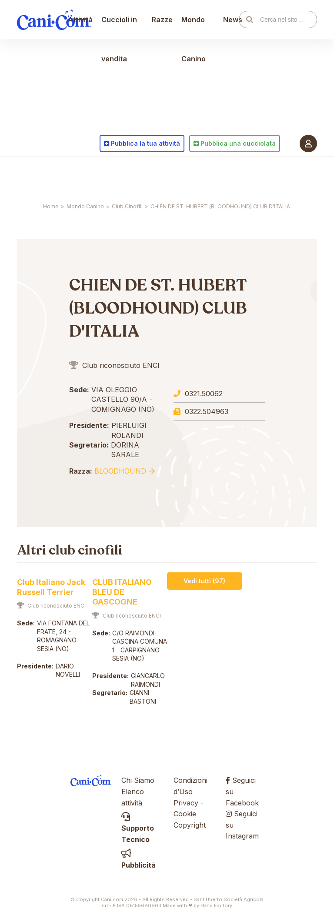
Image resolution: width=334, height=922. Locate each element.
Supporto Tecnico (137, 828)
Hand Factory (216, 905)
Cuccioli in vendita (123, 196)
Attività (84, 176)
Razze (162, 176)
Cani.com (54, 176)
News (229, 176)
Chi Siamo (137, 780)
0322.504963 (206, 411)
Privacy (186, 802)
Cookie (185, 813)
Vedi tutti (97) (204, 581)
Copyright (190, 825)
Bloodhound (120, 471)
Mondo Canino (193, 196)
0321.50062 (204, 393)
